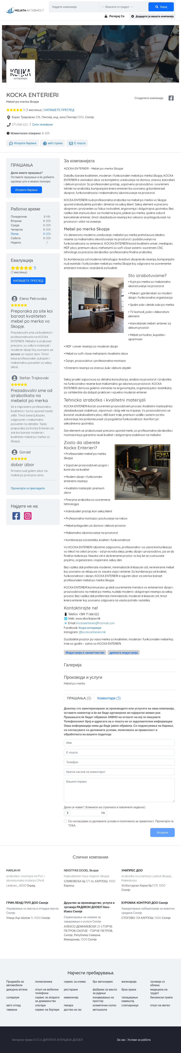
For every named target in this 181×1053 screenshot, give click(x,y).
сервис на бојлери (47, 1009)
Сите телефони (42, 124)
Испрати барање (22, 143)
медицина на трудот (158, 991)
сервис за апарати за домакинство (47, 999)
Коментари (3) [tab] (109, 698)
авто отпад (13, 1005)
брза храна (128, 989)
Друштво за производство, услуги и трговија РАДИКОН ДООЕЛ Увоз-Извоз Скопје (89, 907)
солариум (12, 997)
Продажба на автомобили (15, 983)
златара (40, 1005)
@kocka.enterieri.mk (92, 632)
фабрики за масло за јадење (105, 991)
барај (161, 7)
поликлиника (43, 981)
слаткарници (129, 1005)
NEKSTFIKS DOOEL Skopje (81, 870)
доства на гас (73, 1009)
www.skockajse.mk (90, 618)
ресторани (71, 989)
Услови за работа (139, 1040)
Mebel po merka (74, 683)
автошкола (100, 1009)
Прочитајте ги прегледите (28, 488)
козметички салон (104, 1005)
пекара (68, 1005)
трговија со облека (157, 983)
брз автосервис (103, 981)
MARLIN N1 (13, 870)
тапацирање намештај (129, 999)
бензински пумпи (161, 997)
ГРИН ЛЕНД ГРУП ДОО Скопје (27, 902)
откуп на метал (160, 1005)
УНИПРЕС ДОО (132, 870)
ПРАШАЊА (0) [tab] (79, 698)
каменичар (71, 997)
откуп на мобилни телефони (47, 991)
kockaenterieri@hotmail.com (95, 623)
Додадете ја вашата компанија (152, 16)
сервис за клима (75, 981)
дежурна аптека (16, 989)
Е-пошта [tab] (77, 143)
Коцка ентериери (90, 628)
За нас (121, 1040)
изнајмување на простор (103, 999)
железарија (128, 981)
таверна (11, 1009)
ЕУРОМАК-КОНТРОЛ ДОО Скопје (144, 902)
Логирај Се (114, 16)
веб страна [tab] (52, 143)
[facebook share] (171, 98)
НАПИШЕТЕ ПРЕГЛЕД (59, 110)
